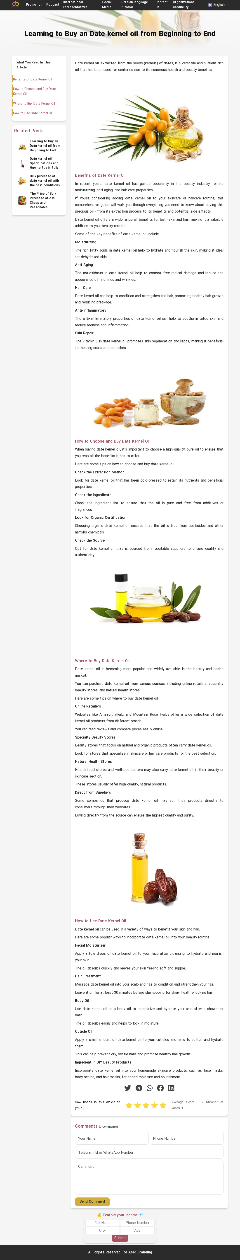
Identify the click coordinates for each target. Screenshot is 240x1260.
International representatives (75, 5)
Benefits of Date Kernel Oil (32, 80)
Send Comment (92, 1201)
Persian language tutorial (134, 5)
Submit (120, 1238)
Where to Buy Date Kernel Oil (34, 104)
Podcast (52, 5)
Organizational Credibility (184, 5)
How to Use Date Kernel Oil (32, 113)
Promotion (34, 5)
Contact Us (161, 5)
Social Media (107, 5)
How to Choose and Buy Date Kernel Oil (34, 91)
